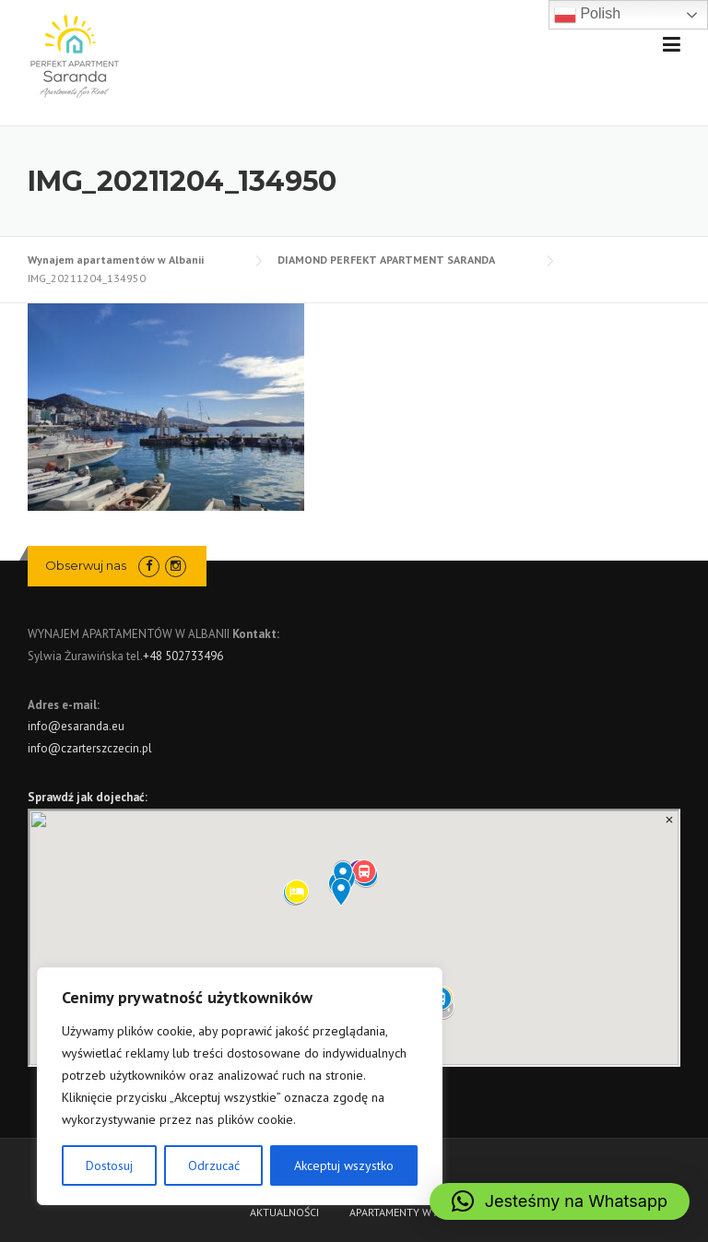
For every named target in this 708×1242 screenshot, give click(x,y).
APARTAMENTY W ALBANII (410, 1212)
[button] (560, 1201)
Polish (587, 15)
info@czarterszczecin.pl (90, 748)
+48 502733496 (183, 656)
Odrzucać (214, 1165)
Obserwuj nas (85, 565)
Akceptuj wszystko (344, 1165)
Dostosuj (109, 1165)
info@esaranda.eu (76, 726)
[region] (239, 1086)
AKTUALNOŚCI (284, 1212)
